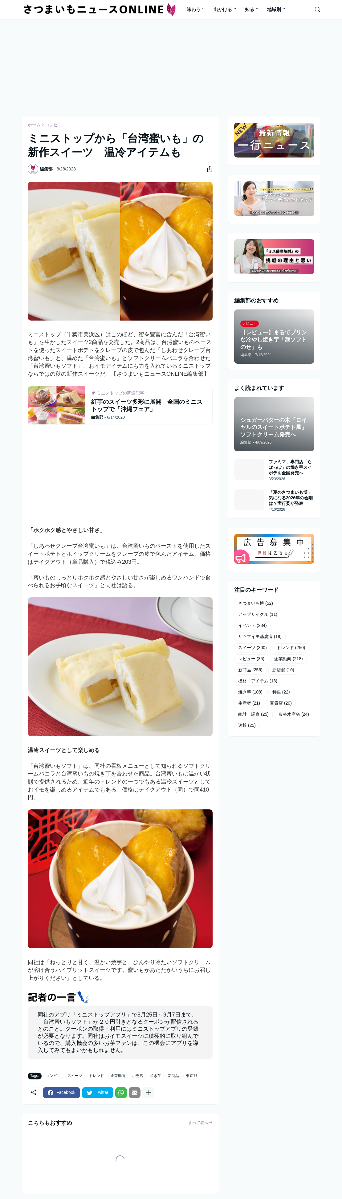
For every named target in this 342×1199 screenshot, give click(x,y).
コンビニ (53, 125)
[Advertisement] (171, 66)
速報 (247, 725)
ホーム (34, 125)
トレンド (96, 1076)
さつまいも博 (255, 603)
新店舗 (283, 670)
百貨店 (281, 703)
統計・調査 (253, 714)
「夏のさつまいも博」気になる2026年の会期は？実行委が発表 (291, 498)
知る (249, 9)
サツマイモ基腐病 (260, 637)
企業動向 (118, 1076)
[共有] (207, 169)
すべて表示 (198, 1122)
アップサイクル (257, 615)
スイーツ (74, 1076)
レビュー (251, 659)
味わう (194, 9)
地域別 (274, 9)
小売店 (137, 1076)
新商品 (173, 1076)
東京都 (191, 1076)
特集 (281, 692)
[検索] (315, 9)
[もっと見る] (148, 1092)
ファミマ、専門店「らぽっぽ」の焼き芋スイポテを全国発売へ (290, 467)
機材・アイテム (257, 681)
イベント (252, 626)
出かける (223, 9)
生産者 (249, 703)
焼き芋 (155, 1076)
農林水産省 (294, 714)
